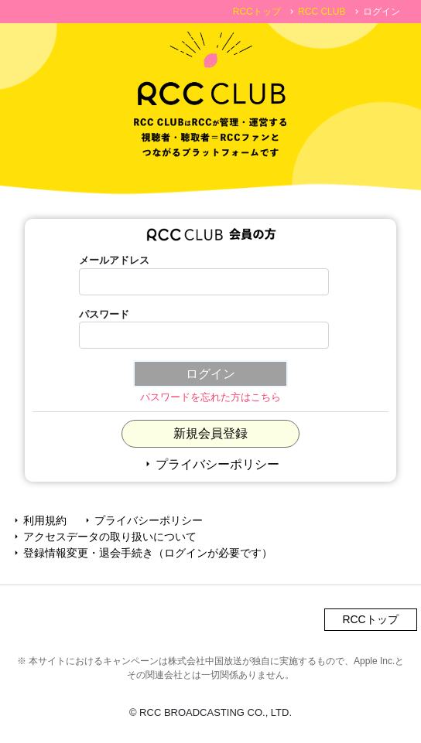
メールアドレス (114, 260)
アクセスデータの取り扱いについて (104, 536)
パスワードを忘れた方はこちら (210, 397)
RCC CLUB (321, 11)
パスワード (104, 314)
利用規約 (39, 520)
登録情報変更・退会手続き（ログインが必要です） (141, 553)
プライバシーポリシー (210, 464)
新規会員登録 (210, 433)
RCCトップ (257, 11)
